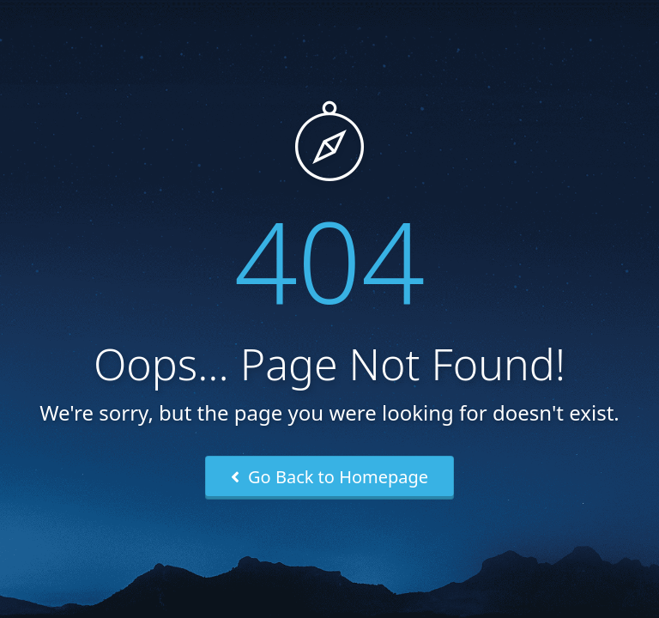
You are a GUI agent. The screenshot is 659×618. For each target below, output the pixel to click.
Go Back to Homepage (329, 476)
